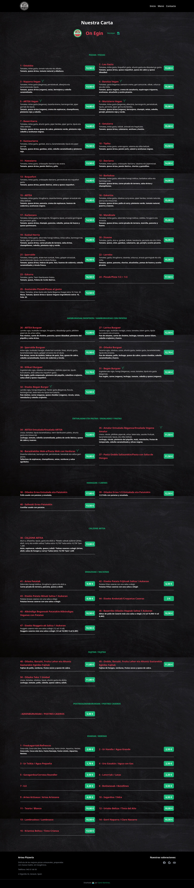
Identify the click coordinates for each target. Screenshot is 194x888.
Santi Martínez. (104, 882)
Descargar (113, 33)
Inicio (153, 6)
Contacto (171, 6)
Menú (161, 6)
